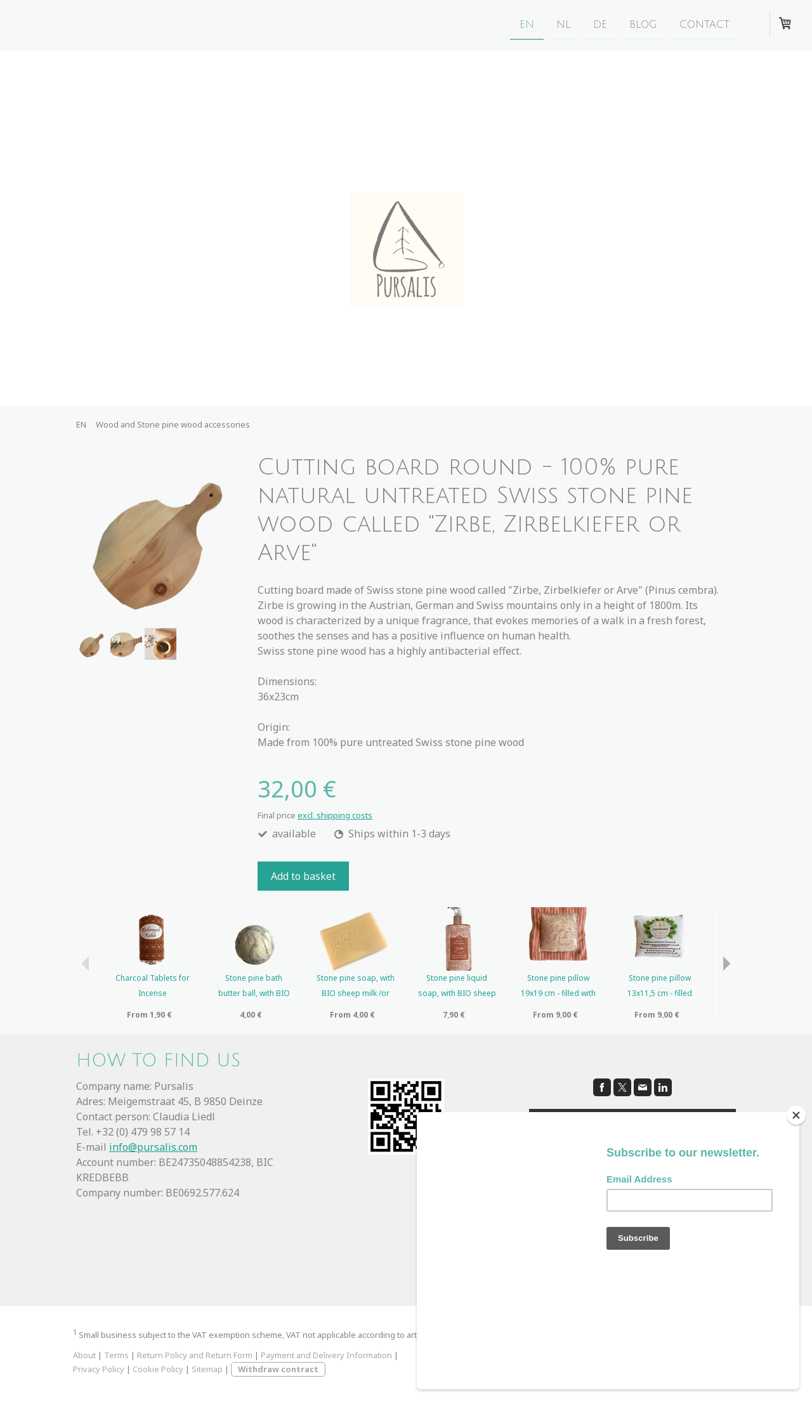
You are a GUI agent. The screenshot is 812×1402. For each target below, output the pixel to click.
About (84, 1355)
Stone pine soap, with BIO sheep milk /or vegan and (356, 993)
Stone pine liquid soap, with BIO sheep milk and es (457, 993)
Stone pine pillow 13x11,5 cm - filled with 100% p (659, 993)
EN (527, 24)
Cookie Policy (158, 1369)
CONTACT (704, 24)
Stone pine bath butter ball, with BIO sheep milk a (254, 993)
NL (563, 24)
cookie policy (637, 1176)
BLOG (643, 24)
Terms (116, 1355)
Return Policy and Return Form (194, 1355)
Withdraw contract (278, 1369)
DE (600, 24)
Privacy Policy (98, 1369)
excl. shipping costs (335, 815)
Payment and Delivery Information (326, 1355)
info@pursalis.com (153, 1147)
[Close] (796, 1183)
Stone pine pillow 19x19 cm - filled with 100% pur (558, 993)
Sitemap (207, 1369)
